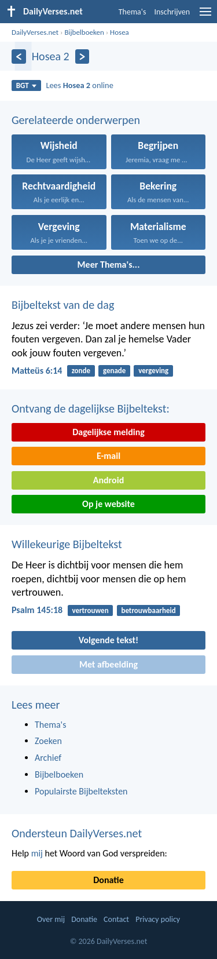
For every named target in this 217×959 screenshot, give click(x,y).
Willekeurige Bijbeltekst (67, 544)
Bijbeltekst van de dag (63, 305)
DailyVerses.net (35, 32)
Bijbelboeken (84, 32)
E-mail (108, 455)
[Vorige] (19, 56)
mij (37, 853)
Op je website (108, 503)
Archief (48, 757)
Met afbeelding (108, 664)
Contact (116, 919)
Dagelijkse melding (108, 431)
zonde (81, 370)
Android (108, 480)
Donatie (108, 879)
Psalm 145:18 (37, 609)
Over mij (51, 919)
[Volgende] (82, 56)
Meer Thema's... (109, 264)
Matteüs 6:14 (37, 370)
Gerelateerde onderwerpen (76, 120)
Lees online (79, 85)
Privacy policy (157, 919)
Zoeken (48, 740)
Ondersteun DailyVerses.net (77, 833)
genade (114, 370)
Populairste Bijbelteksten (81, 791)
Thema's (132, 12)
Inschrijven (172, 12)
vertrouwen (90, 610)
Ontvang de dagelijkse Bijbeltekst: (91, 408)
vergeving (153, 370)
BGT (26, 85)
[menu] (205, 16)
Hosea (119, 32)
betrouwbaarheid (148, 610)
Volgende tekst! (108, 640)
